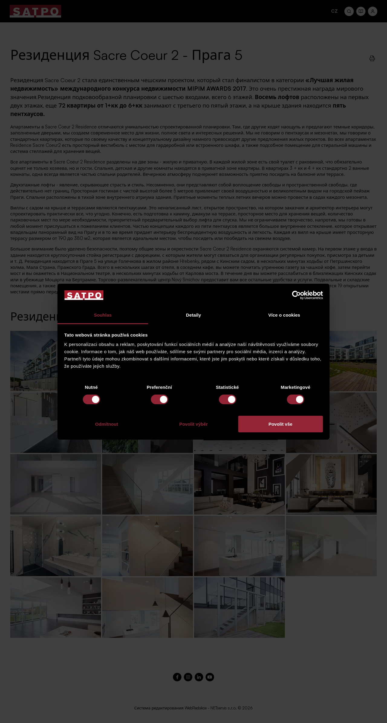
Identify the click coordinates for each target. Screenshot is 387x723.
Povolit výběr (193, 424)
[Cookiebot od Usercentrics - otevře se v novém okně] (296, 295)
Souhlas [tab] (103, 315)
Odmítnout (106, 424)
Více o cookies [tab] (284, 315)
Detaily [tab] (193, 315)
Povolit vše (280, 424)
